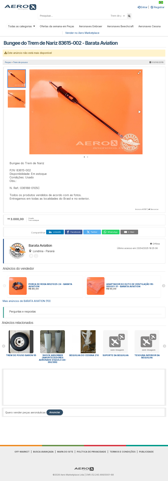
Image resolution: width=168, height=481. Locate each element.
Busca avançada (43, 451)
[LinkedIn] (55, 232)
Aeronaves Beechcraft (120, 26)
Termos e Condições (122, 451)
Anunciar (54, 412)
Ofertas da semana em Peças (57, 26)
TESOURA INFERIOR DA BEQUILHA (147, 356)
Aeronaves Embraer (90, 26)
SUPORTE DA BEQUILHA (116, 355)
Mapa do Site (65, 451)
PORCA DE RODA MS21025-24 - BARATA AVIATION (50, 285)
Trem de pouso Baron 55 (21, 355)
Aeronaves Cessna (149, 26)
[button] (139, 72)
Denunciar (154, 209)
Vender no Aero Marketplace (82, 32)
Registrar (157, 7)
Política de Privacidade (91, 451)
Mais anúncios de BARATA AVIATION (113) (27, 300)
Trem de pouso (20, 62)
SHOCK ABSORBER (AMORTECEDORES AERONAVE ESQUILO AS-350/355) (52, 358)
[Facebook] (73, 232)
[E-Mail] (129, 232)
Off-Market (22, 451)
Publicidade (146, 451)
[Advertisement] (84, 387)
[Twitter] (92, 232)
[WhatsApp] (111, 232)
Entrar (142, 7)
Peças (8, 62)
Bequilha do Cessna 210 (84, 355)
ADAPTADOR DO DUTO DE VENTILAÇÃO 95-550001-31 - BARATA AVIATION (130, 285)
